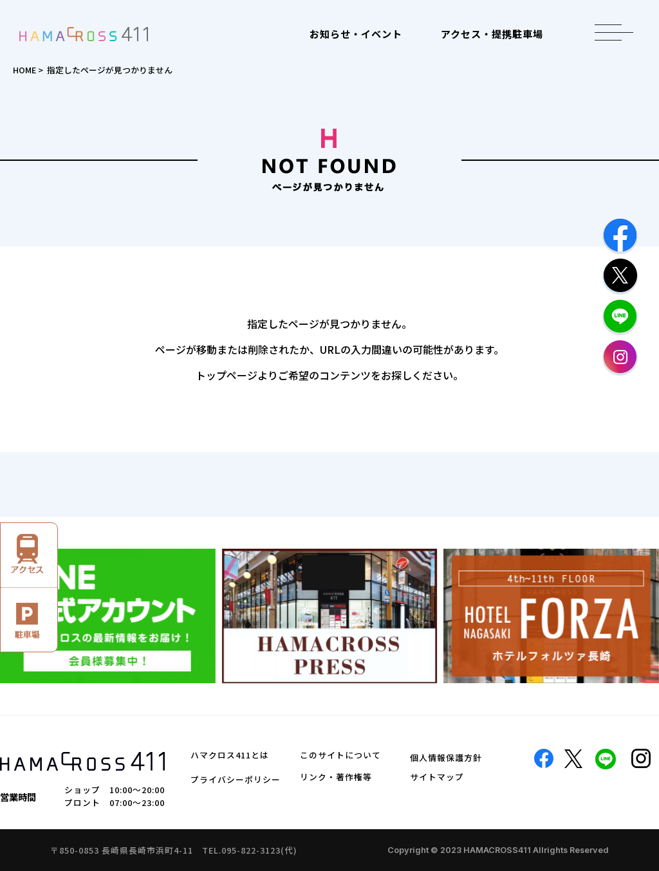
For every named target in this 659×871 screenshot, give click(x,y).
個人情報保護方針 (446, 757)
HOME (24, 70)
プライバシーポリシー (235, 779)
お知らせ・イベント (356, 33)
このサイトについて (340, 755)
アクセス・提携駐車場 (492, 33)
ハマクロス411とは (229, 755)
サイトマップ (437, 777)
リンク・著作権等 (336, 777)
